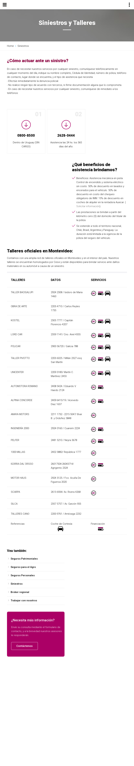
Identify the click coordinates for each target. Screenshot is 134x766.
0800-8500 (26, 135)
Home (10, 45)
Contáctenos (24, 646)
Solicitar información (88, 206)
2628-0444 (66, 135)
